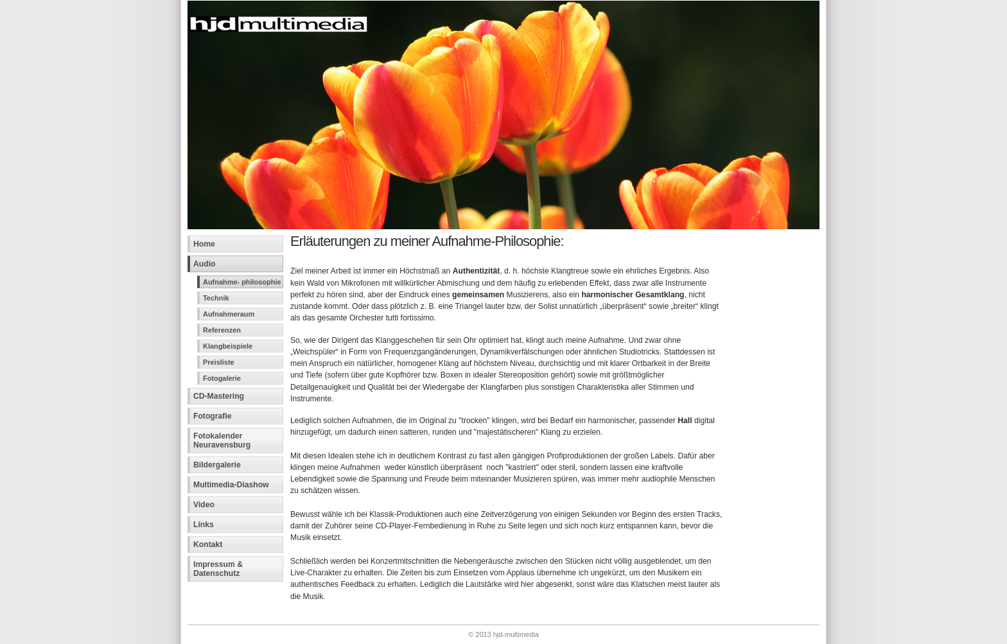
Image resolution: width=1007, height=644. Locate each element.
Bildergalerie (217, 464)
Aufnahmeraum (228, 314)
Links (203, 524)
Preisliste (218, 362)
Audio (204, 263)
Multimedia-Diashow (231, 484)
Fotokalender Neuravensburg (221, 440)
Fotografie (212, 416)
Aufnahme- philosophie (242, 282)
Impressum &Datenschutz (218, 569)
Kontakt (207, 544)
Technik (216, 298)
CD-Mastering (218, 396)
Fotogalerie (222, 378)
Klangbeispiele (227, 346)
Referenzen (222, 330)
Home (204, 243)
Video (204, 504)
